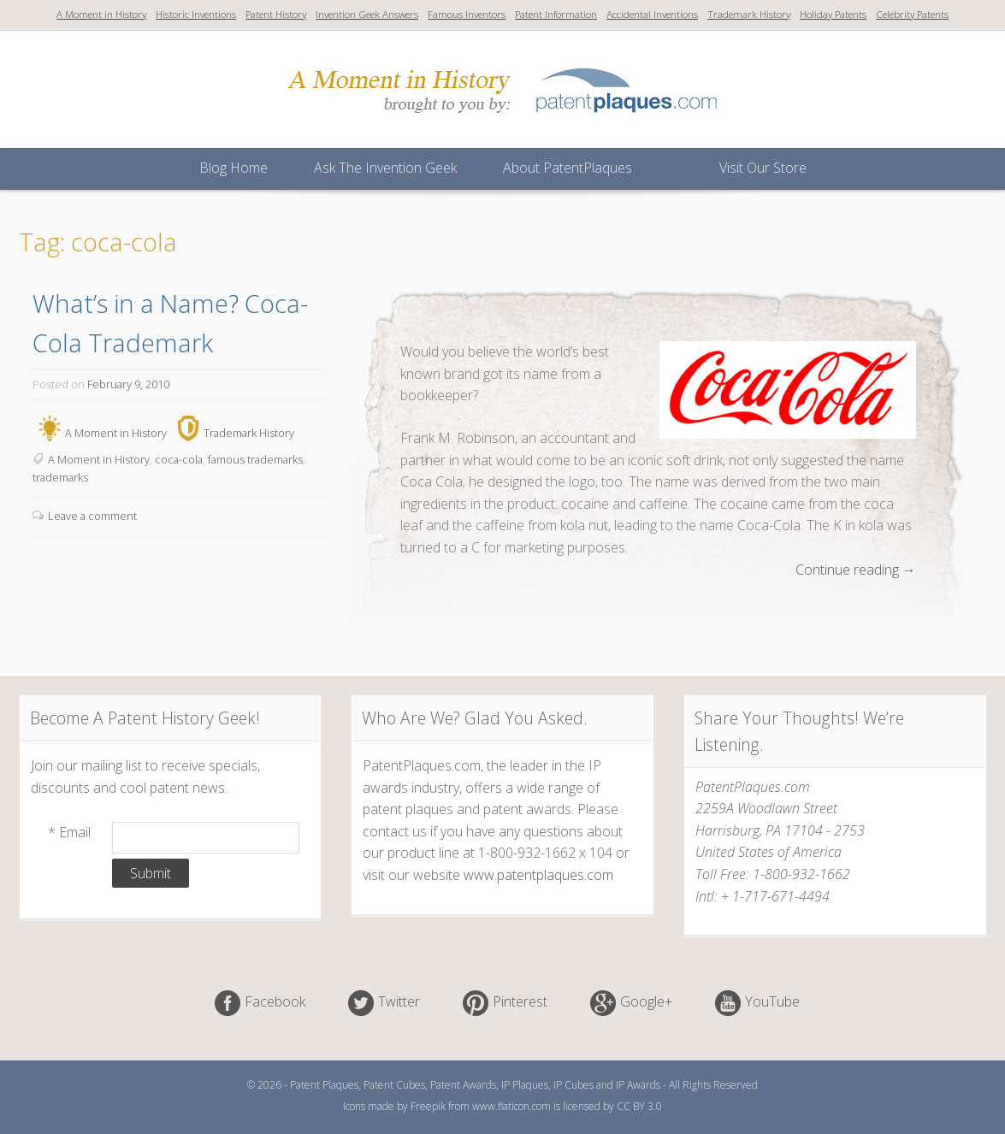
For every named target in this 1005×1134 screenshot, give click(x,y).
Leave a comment (92, 515)
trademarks (60, 477)
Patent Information (556, 14)
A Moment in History (101, 14)
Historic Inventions (196, 14)
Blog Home (233, 167)
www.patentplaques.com (538, 874)
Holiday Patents (833, 14)
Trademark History (748, 14)
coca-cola (179, 459)
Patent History (275, 14)
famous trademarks (255, 459)
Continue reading (855, 570)
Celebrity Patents (912, 14)
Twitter (399, 1002)
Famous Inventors (466, 14)
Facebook (275, 1002)
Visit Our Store (763, 167)
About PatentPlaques (567, 167)
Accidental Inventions (652, 14)
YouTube (772, 1002)
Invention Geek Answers (367, 14)
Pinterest (520, 1002)
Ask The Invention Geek (385, 167)
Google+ (646, 1002)
